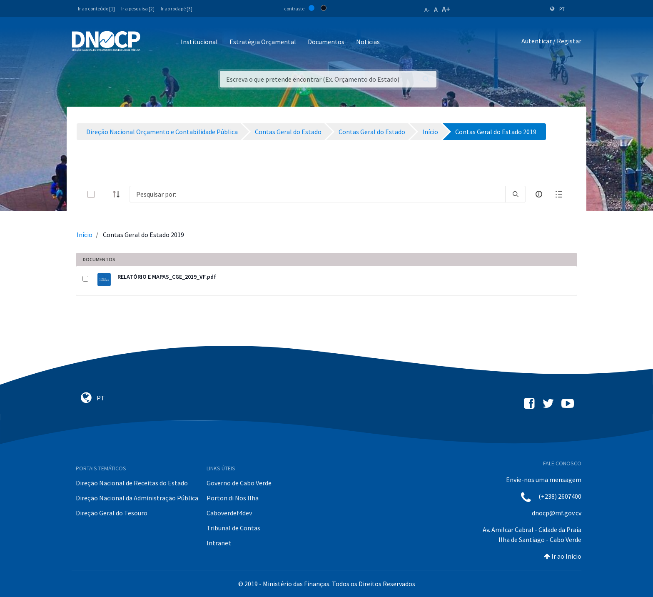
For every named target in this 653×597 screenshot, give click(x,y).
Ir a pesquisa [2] (138, 8)
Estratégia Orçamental (262, 41)
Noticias (368, 41)
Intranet (219, 543)
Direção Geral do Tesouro (111, 513)
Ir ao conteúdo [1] (96, 8)
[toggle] (104, 194)
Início (84, 234)
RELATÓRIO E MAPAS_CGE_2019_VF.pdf (166, 276)
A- (427, 9)
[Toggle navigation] (151, 42)
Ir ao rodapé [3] (176, 8)
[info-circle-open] (539, 194)
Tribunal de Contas (233, 528)
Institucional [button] (199, 41)
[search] (515, 194)
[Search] (318, 194)
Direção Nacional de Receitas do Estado (132, 483)
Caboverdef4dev (229, 513)
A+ (446, 9)
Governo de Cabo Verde (239, 483)
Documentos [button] (326, 41)
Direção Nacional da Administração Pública (137, 498)
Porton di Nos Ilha (233, 498)
